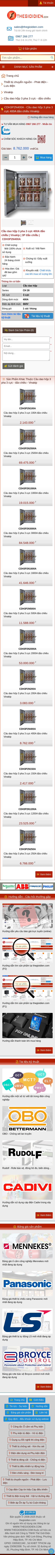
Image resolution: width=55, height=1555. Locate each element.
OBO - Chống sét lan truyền (17, 1134)
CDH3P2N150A (27, 769)
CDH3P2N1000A (28, 488)
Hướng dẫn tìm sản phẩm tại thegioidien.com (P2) (25, 967)
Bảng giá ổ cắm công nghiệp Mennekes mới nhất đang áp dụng (25, 1263)
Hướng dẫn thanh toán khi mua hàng (21, 1041)
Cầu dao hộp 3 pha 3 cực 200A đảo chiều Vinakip (25, 695)
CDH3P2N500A (27, 608)
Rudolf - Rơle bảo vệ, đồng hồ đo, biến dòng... (26, 1168)
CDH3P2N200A (27, 689)
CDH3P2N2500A (28, 448)
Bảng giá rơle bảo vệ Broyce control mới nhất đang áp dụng (26, 1375)
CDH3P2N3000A (28, 528)
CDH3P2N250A (27, 849)
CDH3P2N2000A (28, 649)
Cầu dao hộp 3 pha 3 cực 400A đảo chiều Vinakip (25, 735)
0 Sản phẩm (30, 48)
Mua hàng (45, 157)
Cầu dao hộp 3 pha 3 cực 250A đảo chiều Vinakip (25, 855)
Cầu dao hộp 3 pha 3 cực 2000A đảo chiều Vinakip (26, 655)
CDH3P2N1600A (28, 568)
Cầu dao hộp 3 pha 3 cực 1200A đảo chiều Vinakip (26, 815)
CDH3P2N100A (27, 408)
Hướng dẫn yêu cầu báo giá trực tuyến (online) (26, 931)
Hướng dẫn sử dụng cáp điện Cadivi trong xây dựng (26, 1204)
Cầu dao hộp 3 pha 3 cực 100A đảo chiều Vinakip (25, 414)
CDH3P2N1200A (28, 809)
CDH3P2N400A (27, 729)
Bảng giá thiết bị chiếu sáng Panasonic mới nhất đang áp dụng (25, 1300)
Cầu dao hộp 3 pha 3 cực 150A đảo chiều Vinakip (25, 775)
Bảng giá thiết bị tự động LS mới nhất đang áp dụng (26, 1338)
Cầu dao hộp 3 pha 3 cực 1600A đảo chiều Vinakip (26, 575)
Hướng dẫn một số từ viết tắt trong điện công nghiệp (26, 1098)
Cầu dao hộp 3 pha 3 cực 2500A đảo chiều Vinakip (26, 454)
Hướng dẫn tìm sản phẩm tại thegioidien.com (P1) (25, 1005)
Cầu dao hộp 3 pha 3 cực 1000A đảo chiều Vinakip (26, 495)
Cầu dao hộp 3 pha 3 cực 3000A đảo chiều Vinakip (26, 535)
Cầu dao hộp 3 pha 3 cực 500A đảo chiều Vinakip (25, 615)
